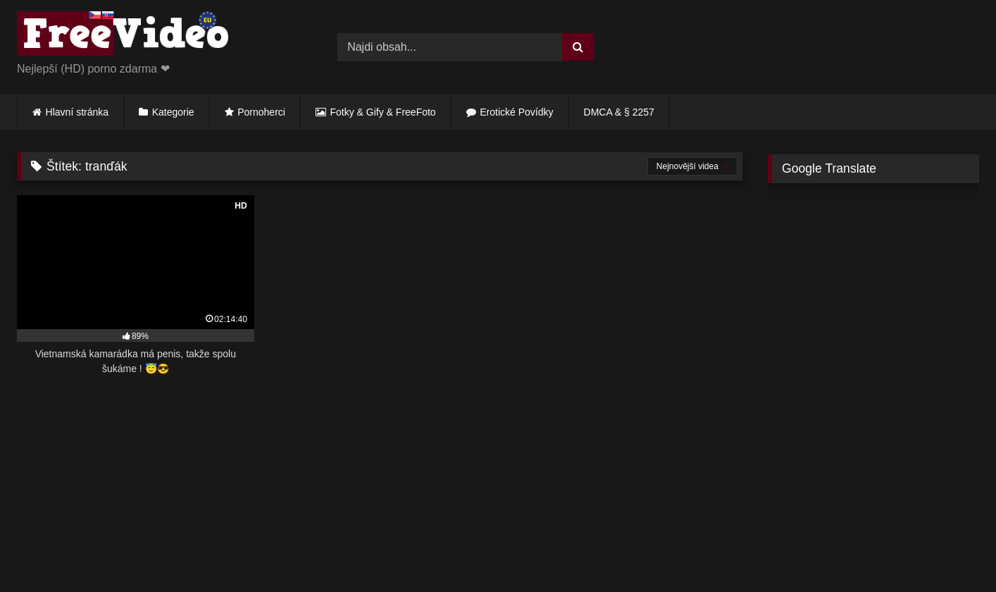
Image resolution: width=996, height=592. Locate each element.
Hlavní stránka (77, 112)
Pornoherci (261, 112)
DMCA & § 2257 (619, 112)
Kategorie (173, 112)
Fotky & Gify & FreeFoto (383, 112)
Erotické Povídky (516, 112)
